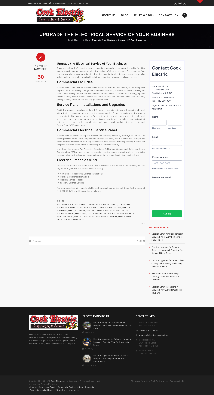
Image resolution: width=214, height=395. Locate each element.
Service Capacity (109, 216)
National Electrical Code (87, 216)
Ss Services (76, 219)
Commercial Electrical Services (102, 204)
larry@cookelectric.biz (80, 3)
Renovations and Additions (42, 390)
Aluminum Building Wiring (72, 204)
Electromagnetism (97, 213)
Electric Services (113, 207)
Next (139, 240)
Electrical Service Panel (117, 210)
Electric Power (96, 207)
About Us (108, 15)
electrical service (81, 168)
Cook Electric (56, 381)
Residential (89, 387)
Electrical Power (76, 210)
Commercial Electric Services (70, 387)
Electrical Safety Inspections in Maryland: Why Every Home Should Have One (166, 289)
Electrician (81, 213)
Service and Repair (47, 387)
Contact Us (167, 15)
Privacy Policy (61, 390)
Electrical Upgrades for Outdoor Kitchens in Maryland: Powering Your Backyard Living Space (167, 250)
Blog (125, 15)
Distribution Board (78, 207)
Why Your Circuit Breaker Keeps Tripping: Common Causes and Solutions (165, 276)
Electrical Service (95, 210)
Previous (37, 240)
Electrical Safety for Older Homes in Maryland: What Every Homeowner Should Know (167, 237)
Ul (83, 219)
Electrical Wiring (65, 213)
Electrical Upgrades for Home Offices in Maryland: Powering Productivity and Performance (167, 263)
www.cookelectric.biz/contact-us (153, 335)
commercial (64, 68)
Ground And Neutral (117, 213)
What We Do (143, 15)
